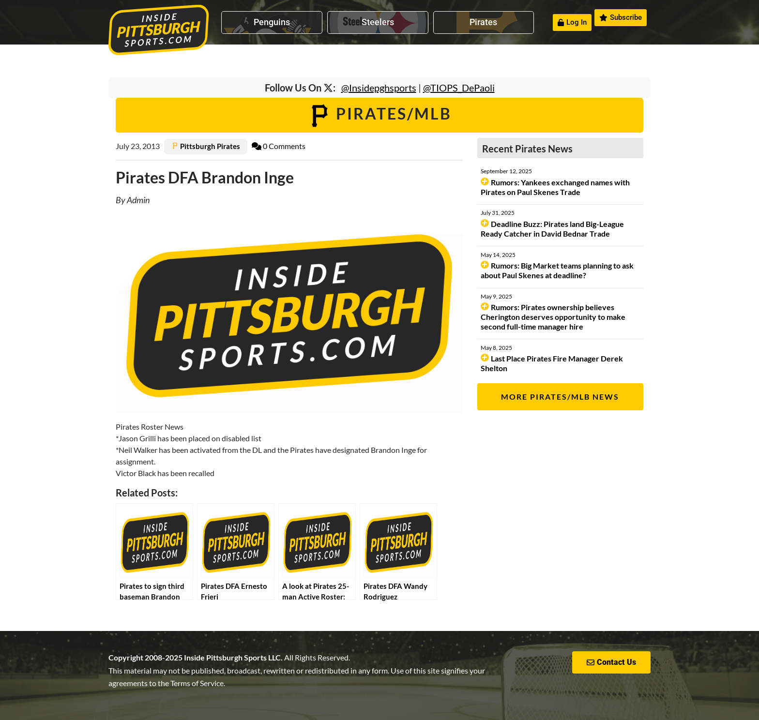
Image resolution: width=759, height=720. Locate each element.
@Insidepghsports (378, 87)
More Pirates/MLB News (560, 396)
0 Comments (278, 145)
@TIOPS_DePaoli (459, 87)
